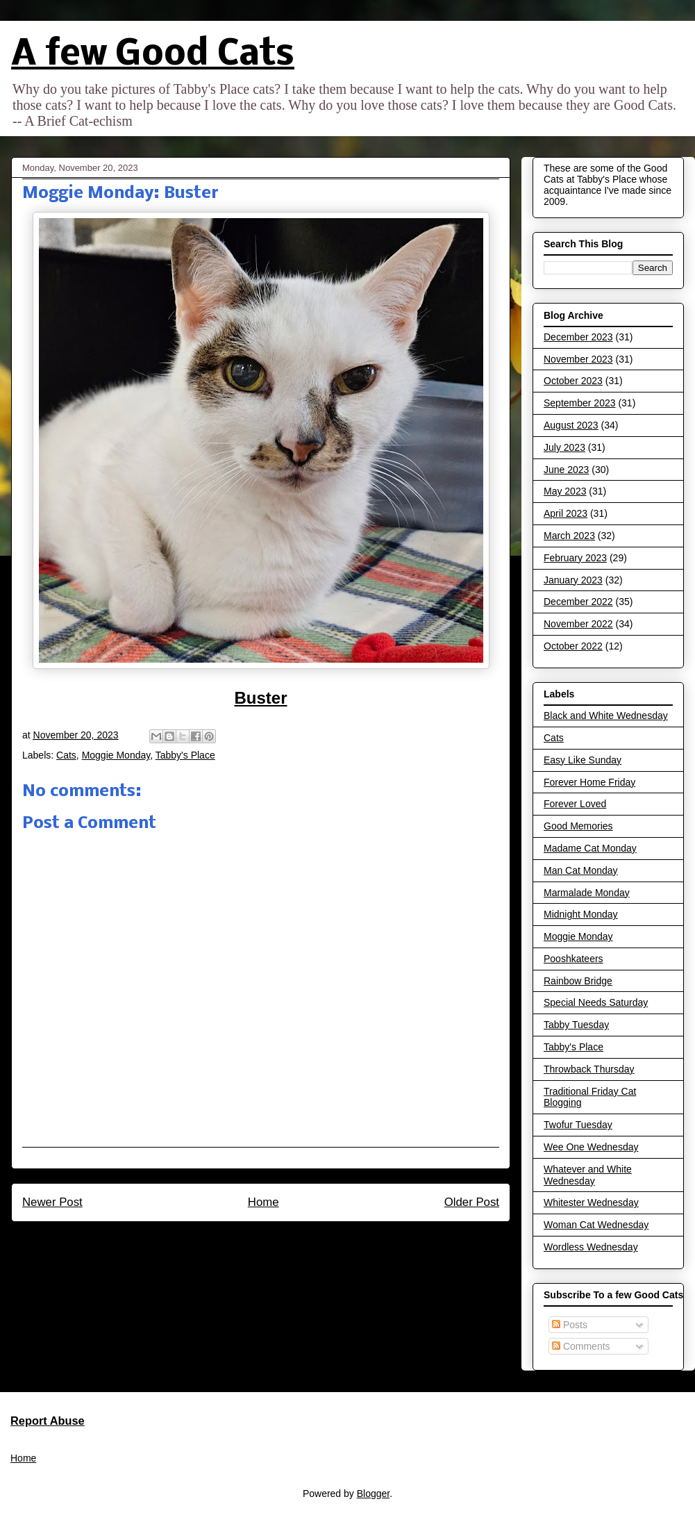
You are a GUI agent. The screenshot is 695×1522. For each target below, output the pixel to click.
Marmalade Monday (587, 892)
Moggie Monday (116, 755)
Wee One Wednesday (591, 1146)
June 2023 (566, 469)
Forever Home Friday (589, 782)
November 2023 (578, 359)
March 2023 (569, 535)
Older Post (471, 1202)
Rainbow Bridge (578, 980)
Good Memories (578, 826)
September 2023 (580, 402)
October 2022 (573, 646)
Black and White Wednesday (606, 715)
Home (263, 1202)
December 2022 (578, 601)
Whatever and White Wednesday (588, 1175)
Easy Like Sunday (582, 760)
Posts (569, 1324)
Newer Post (52, 1202)
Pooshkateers (573, 958)
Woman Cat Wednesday (596, 1224)
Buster (260, 697)
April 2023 (565, 513)
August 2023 (571, 425)
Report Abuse (47, 1420)
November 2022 (578, 623)
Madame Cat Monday (590, 848)
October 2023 (573, 380)
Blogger (373, 1493)
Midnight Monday (581, 914)
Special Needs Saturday (596, 1002)
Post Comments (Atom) (290, 1239)
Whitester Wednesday (591, 1202)
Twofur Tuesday (578, 1124)
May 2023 (565, 491)
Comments (581, 1346)
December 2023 (578, 336)
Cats (66, 755)
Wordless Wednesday (591, 1246)
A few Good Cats (152, 55)
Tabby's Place (185, 755)
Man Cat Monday (581, 870)
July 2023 (564, 447)
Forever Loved (575, 803)
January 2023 (573, 580)
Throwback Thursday (589, 1069)
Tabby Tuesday (576, 1024)
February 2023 (575, 557)
